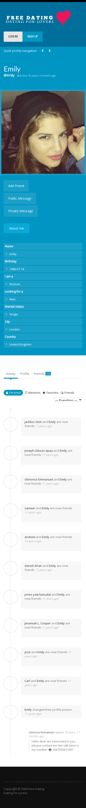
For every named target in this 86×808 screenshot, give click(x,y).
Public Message (19, 198)
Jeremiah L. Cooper (38, 623)
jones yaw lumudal (38, 594)
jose (28, 652)
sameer (30, 508)
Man (12, 299)
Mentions (34, 393)
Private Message (20, 211)
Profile (24, 374)
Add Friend (16, 186)
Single (13, 314)
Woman (14, 284)
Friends (42, 374)
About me (16, 228)
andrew (30, 537)
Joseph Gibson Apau (39, 451)
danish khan (33, 566)
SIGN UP (32, 36)
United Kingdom (20, 344)
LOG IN (13, 36)
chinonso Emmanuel (39, 479)
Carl (27, 681)
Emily (52, 422)
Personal (15, 393)
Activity (11, 374)
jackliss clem (33, 422)
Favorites (52, 393)
